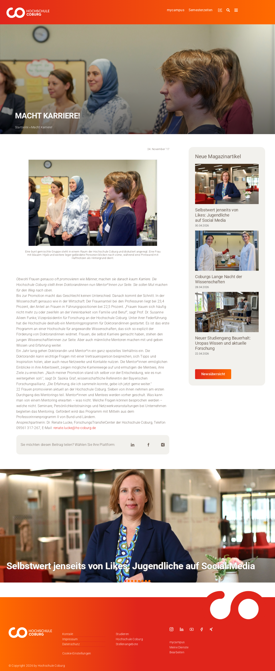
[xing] (211, 629)
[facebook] (201, 629)
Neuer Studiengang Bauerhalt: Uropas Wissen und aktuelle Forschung (223, 343)
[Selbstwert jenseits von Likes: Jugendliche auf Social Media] (227, 184)
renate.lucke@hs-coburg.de (74, 428)
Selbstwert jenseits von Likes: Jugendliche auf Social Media (216, 215)
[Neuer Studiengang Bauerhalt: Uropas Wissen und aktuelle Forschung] (227, 312)
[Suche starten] (228, 10)
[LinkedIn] (132, 445)
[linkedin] (181, 629)
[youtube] (192, 629)
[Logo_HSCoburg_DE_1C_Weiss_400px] (27, 9)
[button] (125, 581)
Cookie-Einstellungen (76, 653)
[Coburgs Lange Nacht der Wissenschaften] (227, 251)
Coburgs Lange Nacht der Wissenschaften (218, 279)
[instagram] (171, 629)
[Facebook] (148, 445)
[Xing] (163, 445)
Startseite (21, 127)
